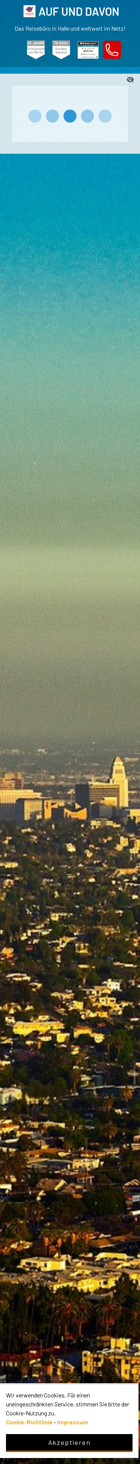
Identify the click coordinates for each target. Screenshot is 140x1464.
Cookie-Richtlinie (29, 1421)
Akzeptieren (69, 1442)
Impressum (72, 1421)
